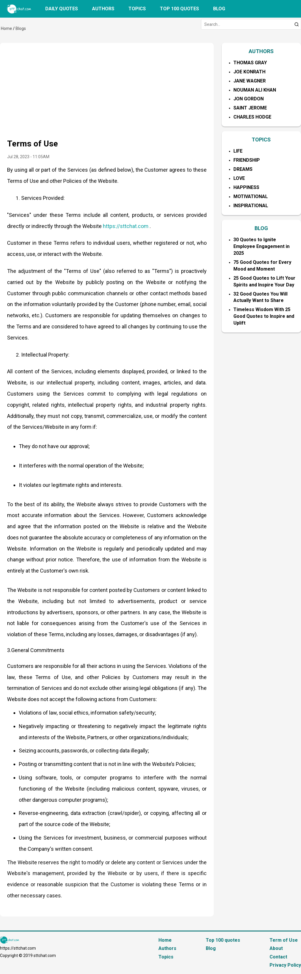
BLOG (261, 228)
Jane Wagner (249, 81)
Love (239, 178)
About (276, 948)
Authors (103, 8)
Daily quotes (61, 8)
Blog (219, 8)
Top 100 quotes (179, 8)
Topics (137, 8)
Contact (278, 957)
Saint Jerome (250, 108)
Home (6, 28)
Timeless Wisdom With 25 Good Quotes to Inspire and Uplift (263, 316)
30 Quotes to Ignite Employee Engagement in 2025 (261, 246)
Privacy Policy (285, 965)
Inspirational (250, 205)
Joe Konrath (249, 72)
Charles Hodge (252, 117)
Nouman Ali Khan (254, 90)
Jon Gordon (248, 99)
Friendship (246, 160)
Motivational (250, 196)
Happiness (246, 187)
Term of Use (284, 940)
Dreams (242, 169)
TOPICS (261, 139)
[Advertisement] (107, 94)
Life (238, 151)
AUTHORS (261, 51)
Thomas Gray (250, 62)
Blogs (21, 28)
